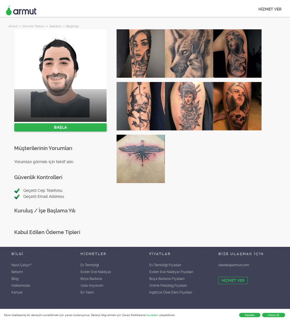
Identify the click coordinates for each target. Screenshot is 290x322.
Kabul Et (273, 315)
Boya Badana (91, 279)
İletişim (17, 272)
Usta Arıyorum (91, 286)
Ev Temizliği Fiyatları (165, 265)
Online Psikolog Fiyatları (168, 286)
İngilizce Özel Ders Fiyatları (170, 292)
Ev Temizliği (89, 265)
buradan (152, 315)
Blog (14, 279)
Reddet (250, 315)
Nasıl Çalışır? (21, 265)
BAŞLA (60, 127)
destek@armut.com (233, 265)
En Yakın (87, 292)
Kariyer (17, 292)
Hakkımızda (20, 286)
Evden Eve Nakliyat (95, 272)
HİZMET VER (269, 9)
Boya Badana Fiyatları (167, 279)
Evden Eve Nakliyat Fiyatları (171, 272)
